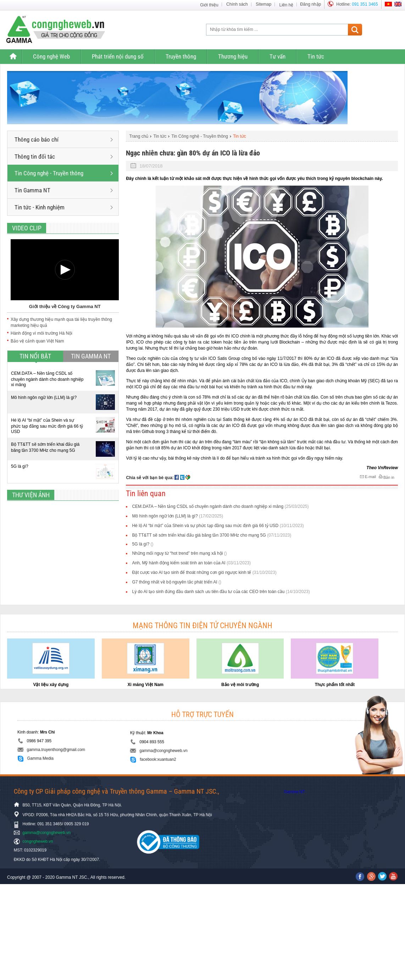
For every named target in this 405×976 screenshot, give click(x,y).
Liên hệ (286, 4)
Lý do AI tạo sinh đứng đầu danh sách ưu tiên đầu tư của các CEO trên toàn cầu (221, 591)
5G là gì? (19, 466)
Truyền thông (181, 56)
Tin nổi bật (35, 356)
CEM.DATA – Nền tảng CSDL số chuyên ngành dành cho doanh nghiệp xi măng (47, 379)
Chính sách (237, 4)
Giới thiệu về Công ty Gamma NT (65, 306)
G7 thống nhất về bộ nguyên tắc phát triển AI (176, 582)
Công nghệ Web (51, 56)
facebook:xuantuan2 (175, 751)
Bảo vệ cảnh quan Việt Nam (37, 341)
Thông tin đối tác (64, 156)
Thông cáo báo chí (64, 139)
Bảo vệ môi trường (240, 684)
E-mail (367, 477)
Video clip (26, 228)
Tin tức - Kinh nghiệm (64, 207)
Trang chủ (13, 56)
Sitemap (263, 4)
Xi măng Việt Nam (145, 684)
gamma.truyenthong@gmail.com (112, 745)
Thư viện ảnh (31, 495)
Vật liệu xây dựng (50, 684)
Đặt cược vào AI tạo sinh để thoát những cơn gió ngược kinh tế (204, 572)
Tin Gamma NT (64, 190)
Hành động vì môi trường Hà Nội (41, 333)
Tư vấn (277, 56)
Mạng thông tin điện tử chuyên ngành (202, 625)
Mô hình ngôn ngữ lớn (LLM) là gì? (44, 397)
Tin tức (315, 56)
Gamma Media (102, 750)
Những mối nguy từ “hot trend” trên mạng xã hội (179, 553)
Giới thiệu (209, 4)
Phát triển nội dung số (118, 56)
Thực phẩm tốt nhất (335, 684)
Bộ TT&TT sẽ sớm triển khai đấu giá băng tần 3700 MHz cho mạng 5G (45, 447)
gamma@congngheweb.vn (178, 745)
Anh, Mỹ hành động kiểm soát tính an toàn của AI (191, 562)
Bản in (386, 477)
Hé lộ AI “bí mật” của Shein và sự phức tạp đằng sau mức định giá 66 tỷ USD (47, 426)
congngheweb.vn (74, 835)
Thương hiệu (233, 56)
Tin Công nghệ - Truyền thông (64, 173)
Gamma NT (309, 791)
